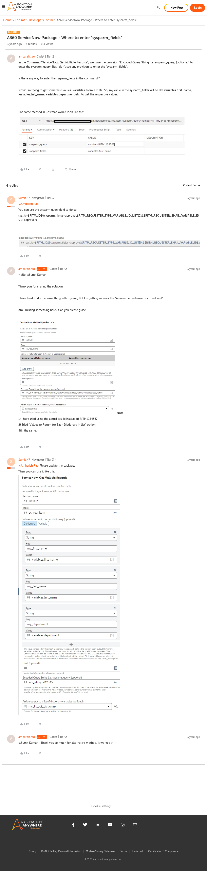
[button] (3, 7)
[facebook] (73, 825)
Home (7, 20)
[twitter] (85, 825)
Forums (20, 20)
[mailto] (135, 825)
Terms (123, 851)
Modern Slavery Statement (100, 851)
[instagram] (123, 825)
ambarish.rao (26, 56)
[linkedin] (97, 825)
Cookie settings (101, 806)
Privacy (33, 851)
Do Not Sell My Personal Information (61, 851)
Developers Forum (41, 20)
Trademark (138, 851)
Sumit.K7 (24, 198)
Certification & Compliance (163, 851)
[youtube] (110, 825)
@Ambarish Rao (28, 203)
